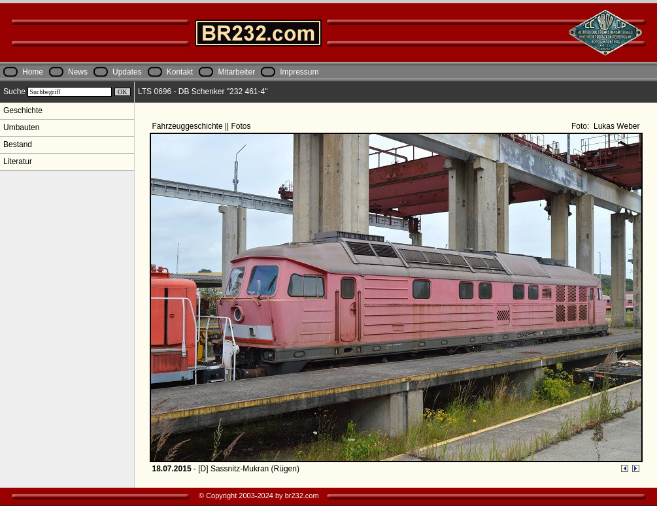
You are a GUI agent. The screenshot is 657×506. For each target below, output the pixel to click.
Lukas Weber (616, 126)
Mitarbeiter (236, 71)
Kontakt (180, 71)
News (78, 71)
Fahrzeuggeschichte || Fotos (202, 126)
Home (32, 71)
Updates (127, 71)
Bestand (17, 144)
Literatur (17, 161)
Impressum (299, 71)
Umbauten (21, 127)
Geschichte (22, 110)
